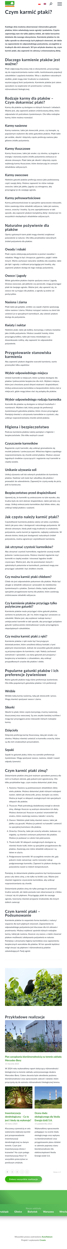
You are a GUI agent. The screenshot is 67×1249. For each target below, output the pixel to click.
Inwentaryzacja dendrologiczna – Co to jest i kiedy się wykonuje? (18, 1117)
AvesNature (47, 1236)
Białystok (32, 1211)
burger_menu (59, 4)
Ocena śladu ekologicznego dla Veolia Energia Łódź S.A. (47, 1117)
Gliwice (18, 1211)
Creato (43, 1240)
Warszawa (48, 1211)
